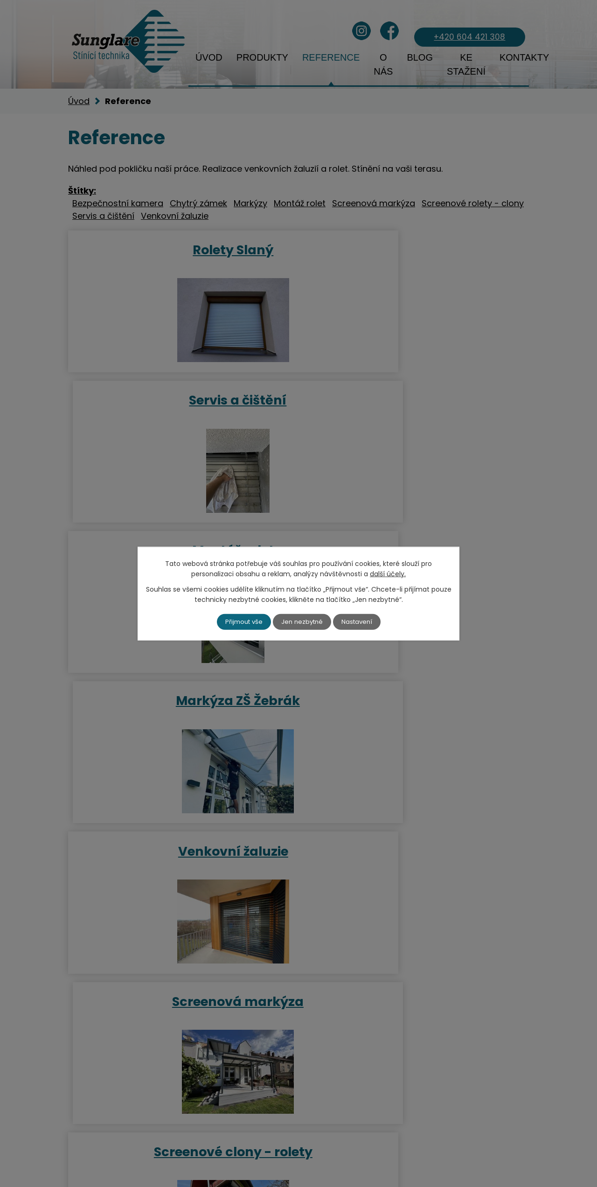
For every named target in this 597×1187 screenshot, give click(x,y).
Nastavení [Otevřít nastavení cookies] (359, 621)
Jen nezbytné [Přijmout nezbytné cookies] (302, 621)
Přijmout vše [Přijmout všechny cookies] (242, 621)
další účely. (388, 573)
